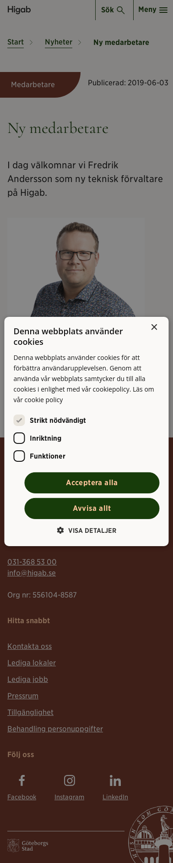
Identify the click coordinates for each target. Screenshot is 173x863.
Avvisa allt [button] (92, 508)
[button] (86, 530)
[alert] (86, 431)
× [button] (154, 327)
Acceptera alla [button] (92, 482)
